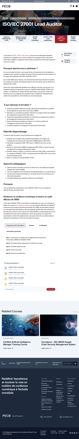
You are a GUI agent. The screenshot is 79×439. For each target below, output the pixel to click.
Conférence (5, 1)
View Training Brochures (68, 54)
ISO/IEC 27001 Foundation (35, 38)
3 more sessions (8, 289)
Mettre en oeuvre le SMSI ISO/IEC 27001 (21, 38)
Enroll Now (51, 289)
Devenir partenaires (39, 1)
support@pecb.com (68, 417)
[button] (76, 6)
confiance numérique (24, 205)
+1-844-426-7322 (47, 417)
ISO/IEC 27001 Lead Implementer (48, 38)
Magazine (11, 1)
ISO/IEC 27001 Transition (73, 38)
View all (52, 263)
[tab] (15, 225)
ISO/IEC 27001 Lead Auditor (61, 38)
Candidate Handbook (67, 61)
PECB (75, 1)
